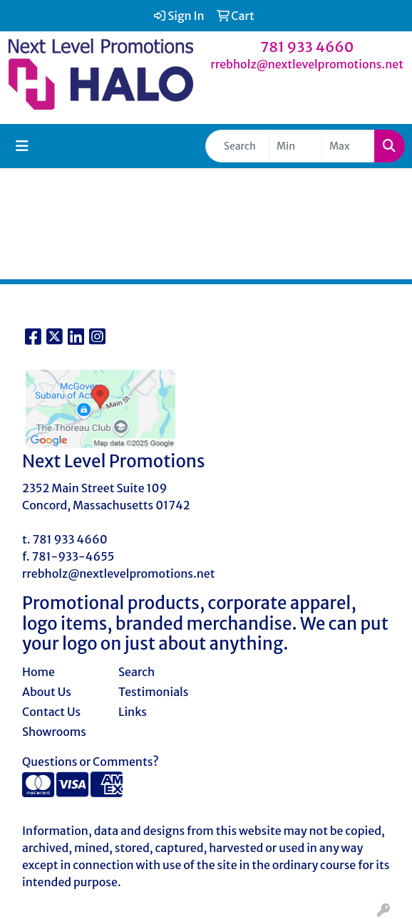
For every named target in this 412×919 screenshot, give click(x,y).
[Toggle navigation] (22, 146)
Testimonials (153, 692)
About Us (46, 692)
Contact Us (51, 712)
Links (132, 712)
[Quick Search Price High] (348, 146)
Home (38, 672)
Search (136, 672)
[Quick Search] (237, 146)
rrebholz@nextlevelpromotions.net (306, 64)
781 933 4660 (307, 47)
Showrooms (54, 732)
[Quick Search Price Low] (295, 146)
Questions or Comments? (90, 761)
